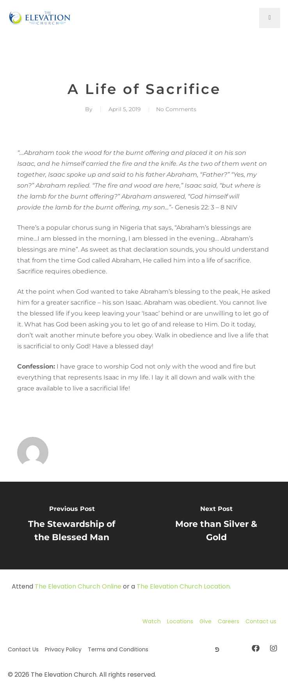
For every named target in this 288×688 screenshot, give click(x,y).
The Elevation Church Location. (184, 586)
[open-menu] (269, 18)
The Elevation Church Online (78, 586)
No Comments (176, 109)
